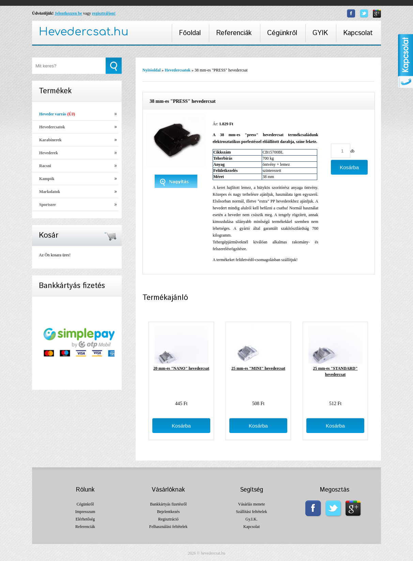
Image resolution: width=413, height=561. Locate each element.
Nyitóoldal (151, 70)
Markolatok (49, 191)
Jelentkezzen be (68, 13)
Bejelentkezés (168, 511)
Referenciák (234, 33)
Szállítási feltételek (251, 511)
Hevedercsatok (52, 127)
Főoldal (190, 33)
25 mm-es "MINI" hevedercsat (258, 368)
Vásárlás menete (251, 504)
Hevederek (48, 152)
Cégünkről (282, 33)
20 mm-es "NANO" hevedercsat (181, 368)
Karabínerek (50, 140)
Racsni (45, 165)
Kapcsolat (358, 33)
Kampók (47, 178)
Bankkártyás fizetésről (168, 504)
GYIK (320, 33)
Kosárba (181, 426)
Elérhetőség (85, 519)
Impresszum (85, 511)
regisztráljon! (104, 13)
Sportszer (47, 204)
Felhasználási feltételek (168, 526)
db (352, 151)
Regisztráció (168, 519)
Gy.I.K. (251, 519)
